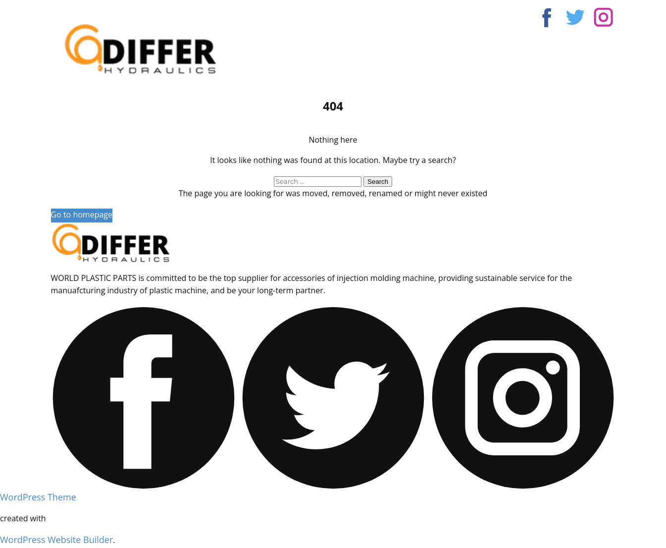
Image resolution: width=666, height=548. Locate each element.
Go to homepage (81, 214)
